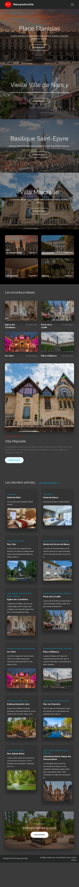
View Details (41, 853)
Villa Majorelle (39, 209)
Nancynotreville (23, 4)
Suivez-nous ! (14, 478)
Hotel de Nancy (50, 515)
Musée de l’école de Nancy (56, 561)
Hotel (9, 512)
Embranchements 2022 (18, 721)
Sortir (26, 718)
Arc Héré (9, 373)
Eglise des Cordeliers (17, 617)
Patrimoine (65, 558)
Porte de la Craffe (52, 614)
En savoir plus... (39, 48)
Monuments (48, 270)
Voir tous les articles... (49, 500)
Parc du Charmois (51, 721)
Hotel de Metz (14, 515)
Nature (45, 293)
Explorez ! (33, 270)
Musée (52, 558)
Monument (22, 611)
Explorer (10, 558)
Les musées (12, 293)
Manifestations (12, 718)
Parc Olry (11, 561)
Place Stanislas (39, 28)
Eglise (9, 611)
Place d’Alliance (49, 373)
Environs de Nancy (50, 718)
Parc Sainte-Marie (16, 771)
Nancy (14, 512)
